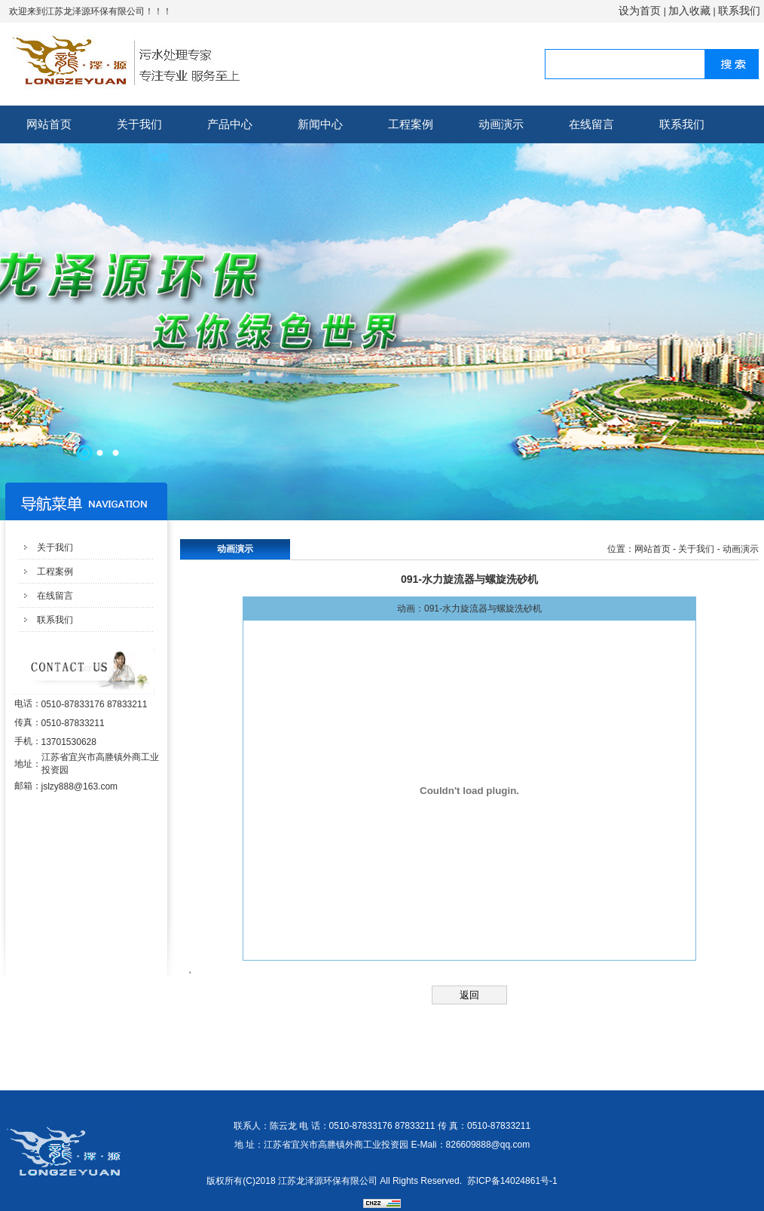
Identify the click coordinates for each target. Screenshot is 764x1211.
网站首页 (49, 124)
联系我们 (739, 11)
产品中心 (229, 124)
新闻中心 (320, 124)
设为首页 (640, 11)
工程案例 (410, 124)
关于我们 (139, 124)
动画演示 (501, 124)
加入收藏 (689, 11)
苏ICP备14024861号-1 (512, 1181)
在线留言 (591, 124)
